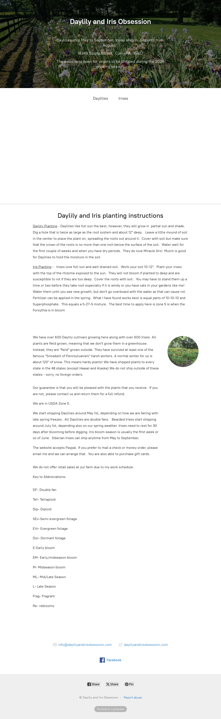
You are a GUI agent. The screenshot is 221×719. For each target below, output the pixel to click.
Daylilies (100, 98)
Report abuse (133, 697)
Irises (123, 98)
